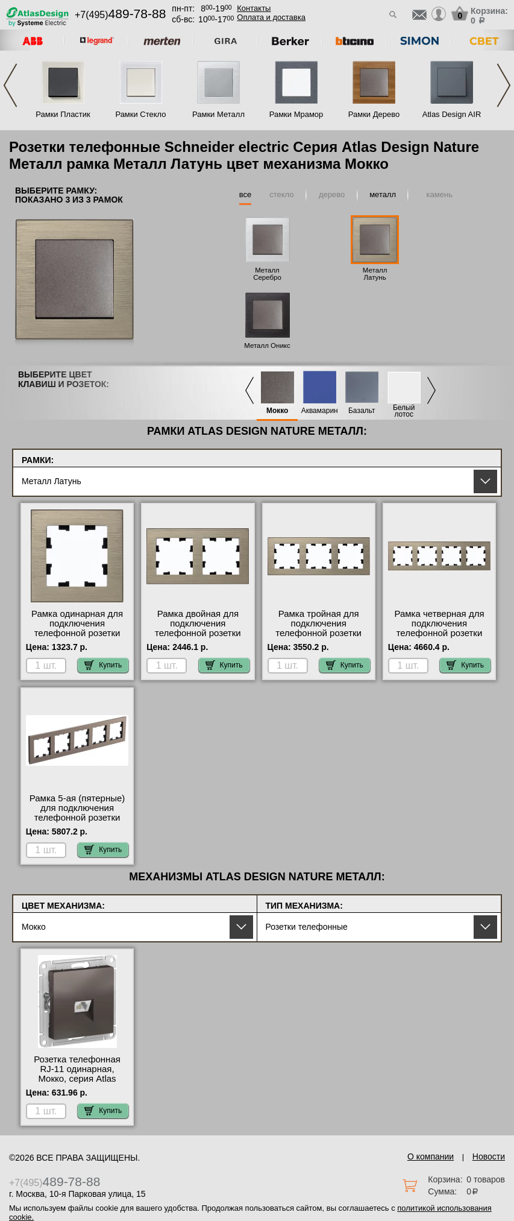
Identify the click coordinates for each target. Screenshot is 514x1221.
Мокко (277, 411)
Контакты (254, 8)
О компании (430, 1156)
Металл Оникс (267, 345)
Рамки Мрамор (296, 114)
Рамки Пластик (63, 114)
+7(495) (120, 15)
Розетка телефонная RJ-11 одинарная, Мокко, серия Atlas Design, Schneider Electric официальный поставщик (77, 1083)
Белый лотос (404, 411)
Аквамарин (319, 411)
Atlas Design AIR (451, 114)
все (245, 194)
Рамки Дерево (374, 114)
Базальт (361, 411)
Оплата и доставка (271, 17)
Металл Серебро (267, 274)
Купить (103, 665)
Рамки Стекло (140, 114)
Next (504, 85)
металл (382, 194)
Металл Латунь (375, 274)
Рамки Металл (218, 114)
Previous (10, 85)
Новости (488, 1156)
